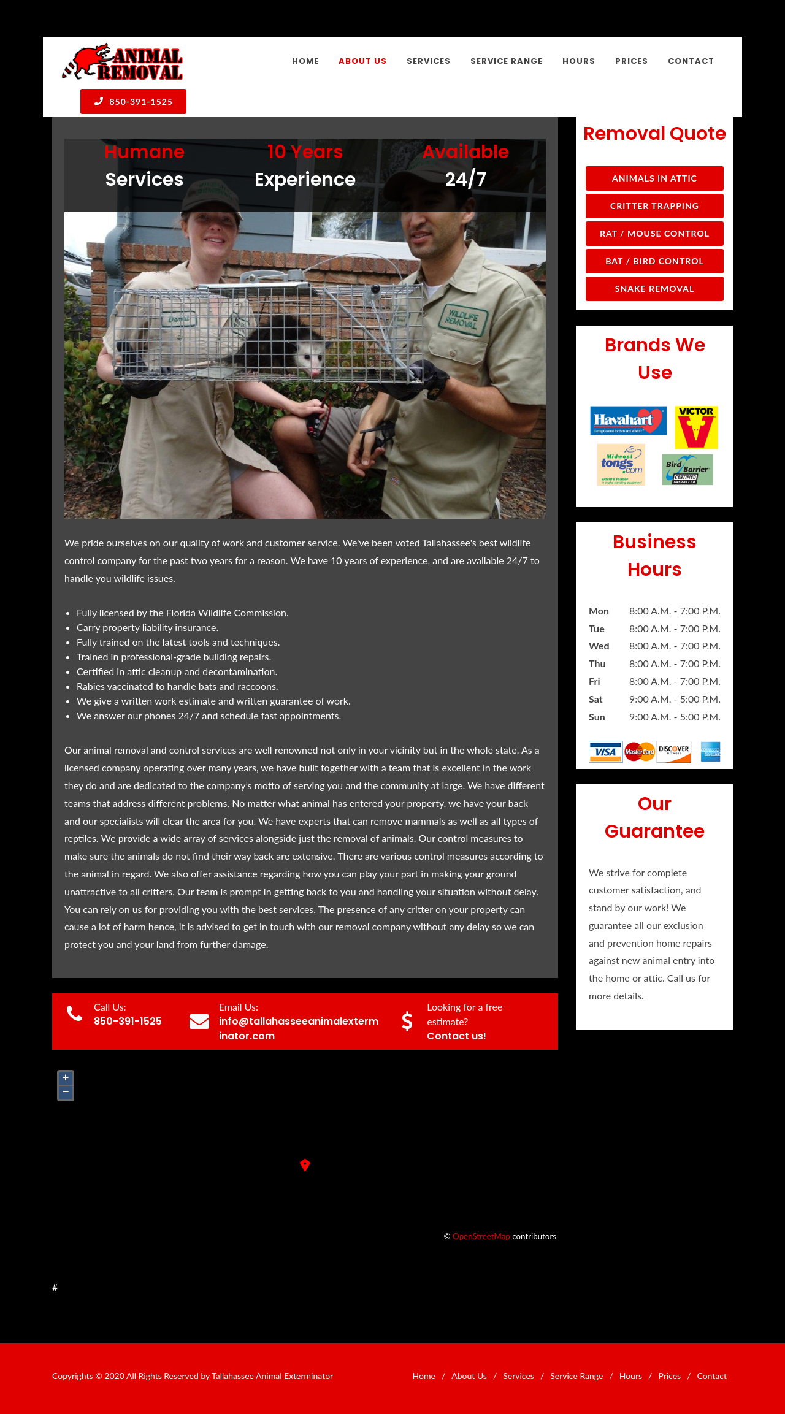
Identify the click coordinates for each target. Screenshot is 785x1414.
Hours (630, 1375)
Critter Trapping (654, 206)
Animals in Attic (654, 178)
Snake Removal (654, 288)
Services (518, 1375)
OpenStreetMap (481, 1236)
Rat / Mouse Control (655, 233)
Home (424, 1375)
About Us (469, 1375)
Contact (712, 1375)
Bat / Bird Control (654, 261)
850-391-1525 (133, 101)
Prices (669, 1375)
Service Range (576, 1375)
